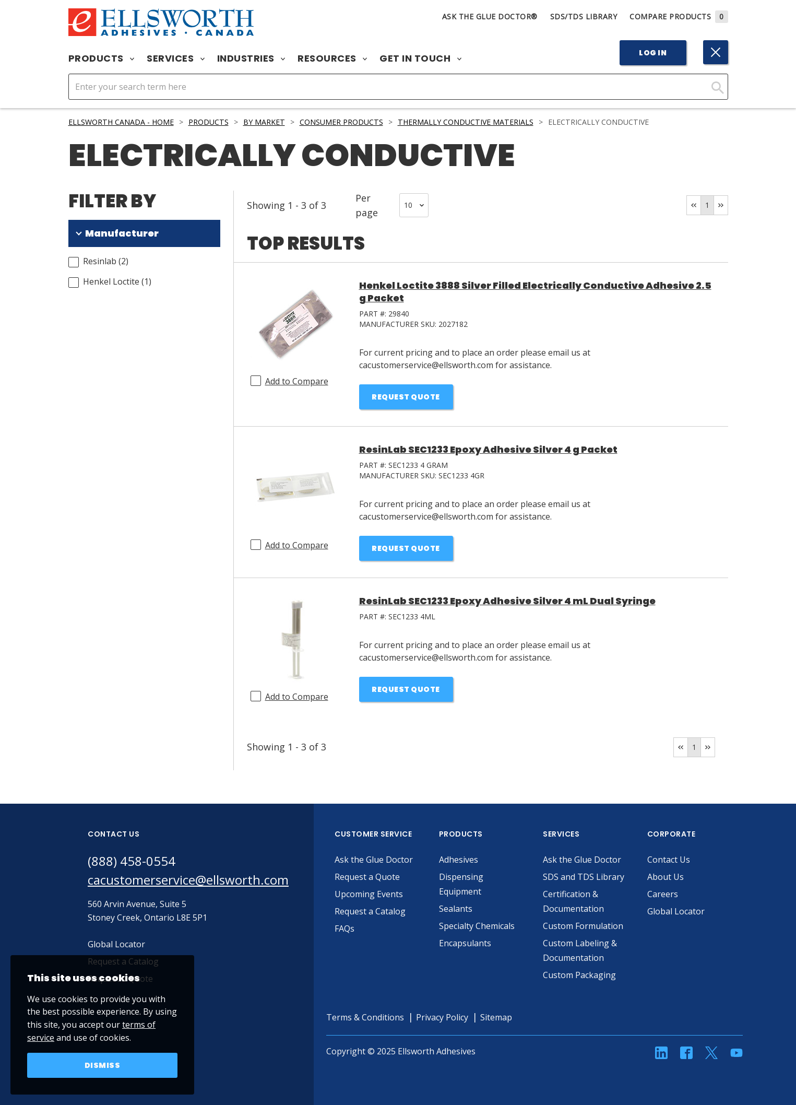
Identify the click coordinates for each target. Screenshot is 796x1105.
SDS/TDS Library (583, 16)
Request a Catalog (370, 911)
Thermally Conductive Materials (465, 122)
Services (176, 58)
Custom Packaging (579, 975)
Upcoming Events (369, 894)
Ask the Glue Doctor (374, 859)
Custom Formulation (583, 926)
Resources (332, 58)
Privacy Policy (442, 1017)
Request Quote (406, 397)
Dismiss (103, 1065)
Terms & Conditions (365, 1017)
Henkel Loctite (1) (117, 281)
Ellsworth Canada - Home (121, 122)
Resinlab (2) (105, 261)
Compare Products (678, 16)
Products (101, 58)
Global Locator (676, 911)
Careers (662, 894)
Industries (251, 58)
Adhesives (458, 859)
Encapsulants (465, 943)
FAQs (344, 928)
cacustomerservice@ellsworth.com (188, 879)
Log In (653, 53)
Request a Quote (367, 877)
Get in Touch (420, 58)
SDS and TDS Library (583, 877)
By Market (264, 122)
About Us (665, 877)
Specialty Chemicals (477, 926)
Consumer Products (341, 122)
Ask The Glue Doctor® (490, 16)
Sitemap (496, 1017)
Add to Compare (296, 381)
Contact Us (668, 859)
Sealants (455, 908)
